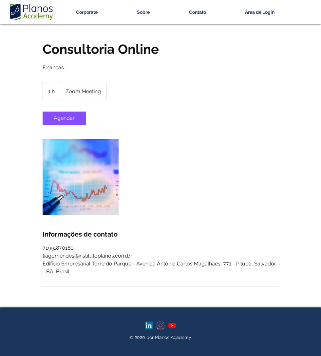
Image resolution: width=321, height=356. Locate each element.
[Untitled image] (81, 177)
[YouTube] (172, 325)
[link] (64, 118)
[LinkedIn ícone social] (149, 325)
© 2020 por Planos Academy (160, 337)
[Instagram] (160, 325)
